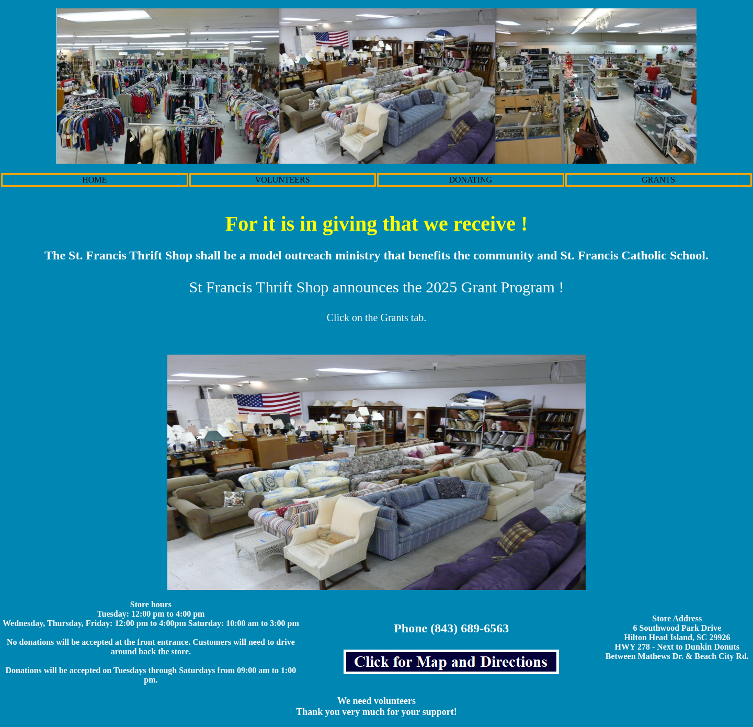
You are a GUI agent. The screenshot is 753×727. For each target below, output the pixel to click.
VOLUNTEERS (282, 179)
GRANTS (658, 179)
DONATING (470, 179)
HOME (94, 179)
